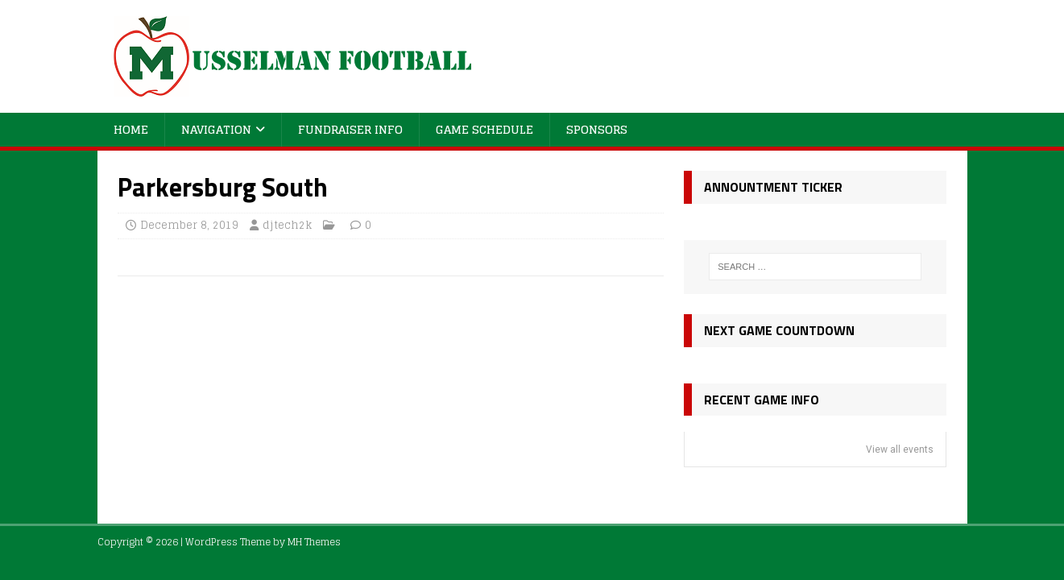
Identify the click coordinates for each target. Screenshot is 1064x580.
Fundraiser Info (350, 129)
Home (131, 129)
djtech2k (287, 225)
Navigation (216, 129)
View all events (900, 449)
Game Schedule (484, 129)
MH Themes (314, 541)
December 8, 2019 (189, 225)
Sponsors (596, 129)
